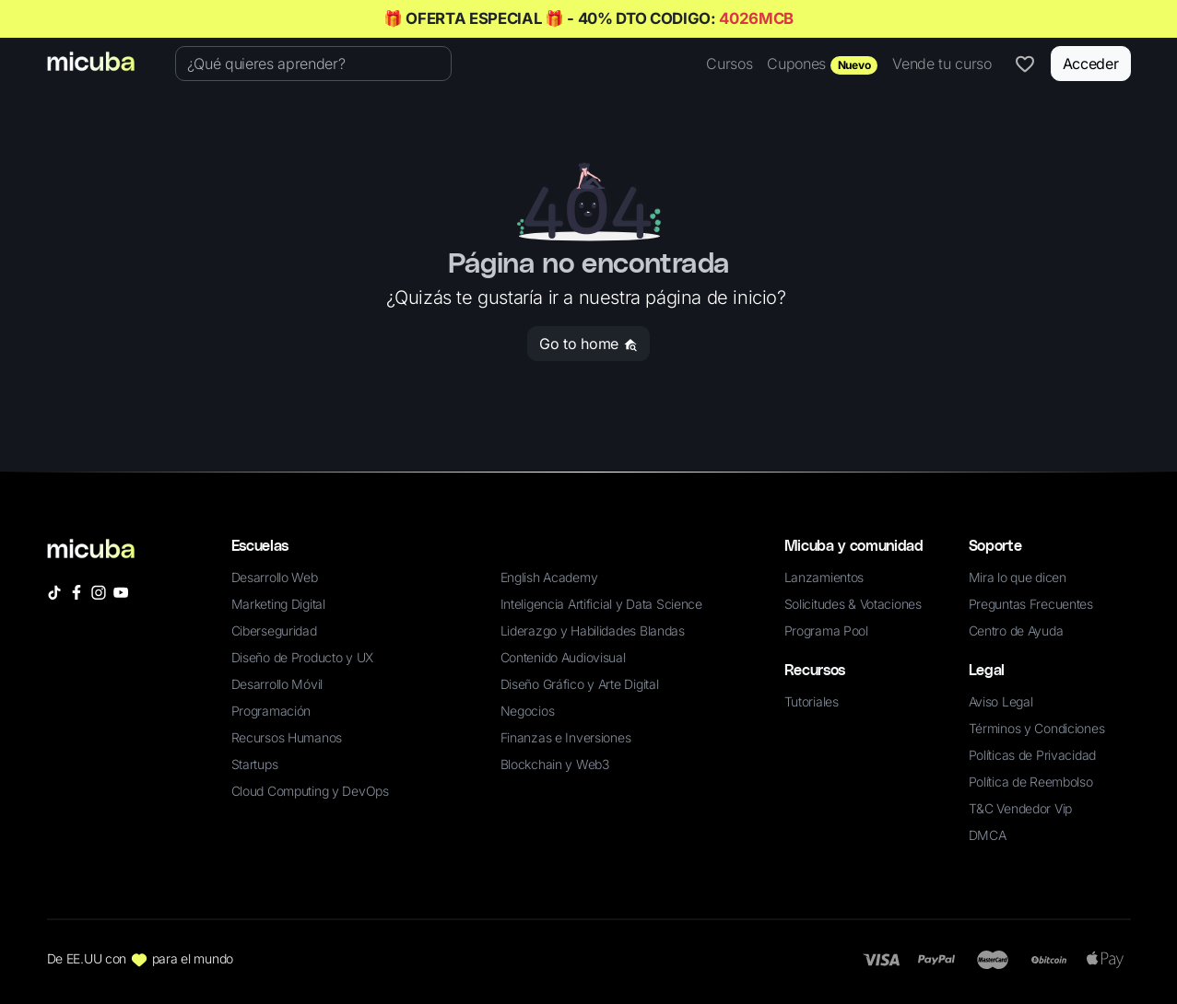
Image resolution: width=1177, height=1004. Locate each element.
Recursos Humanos (287, 737)
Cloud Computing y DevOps (310, 791)
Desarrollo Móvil (277, 684)
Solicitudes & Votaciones (853, 604)
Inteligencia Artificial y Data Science (601, 604)
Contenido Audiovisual (563, 657)
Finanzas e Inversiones (565, 737)
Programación (271, 710)
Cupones (822, 64)
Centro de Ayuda (1016, 630)
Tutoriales (811, 701)
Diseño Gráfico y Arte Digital (579, 684)
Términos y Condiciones (1037, 728)
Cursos (729, 63)
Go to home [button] (588, 343)
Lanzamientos (824, 577)
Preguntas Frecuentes (1031, 604)
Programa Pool (826, 630)
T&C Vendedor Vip (1021, 808)
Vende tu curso (942, 63)
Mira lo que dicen (1017, 577)
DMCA (987, 835)
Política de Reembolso (1031, 781)
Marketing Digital (278, 604)
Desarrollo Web (274, 577)
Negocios (527, 710)
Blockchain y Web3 (554, 764)
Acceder (1091, 63)
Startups (254, 764)
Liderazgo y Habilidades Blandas (592, 630)
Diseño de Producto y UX (302, 657)
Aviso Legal (1001, 701)
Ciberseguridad (274, 630)
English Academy (549, 577)
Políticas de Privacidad (1033, 755)
